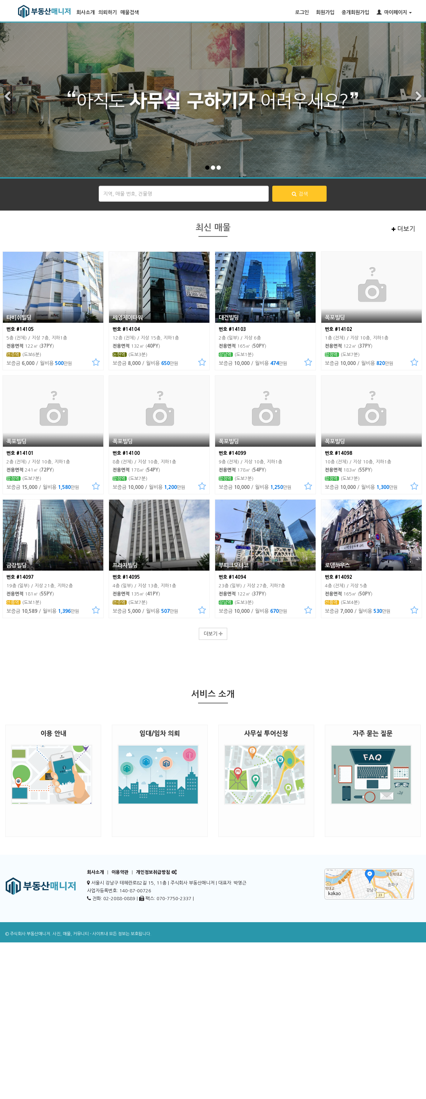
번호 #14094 (232, 577)
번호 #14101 (20, 453)
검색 (299, 193)
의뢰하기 (107, 12)
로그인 (302, 12)
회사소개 (85, 12)
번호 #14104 (126, 329)
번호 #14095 (126, 577)
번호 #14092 (338, 577)
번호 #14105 (20, 329)
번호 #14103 (232, 329)
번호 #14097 (20, 577)
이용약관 (120, 872)
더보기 (403, 229)
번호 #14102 (338, 329)
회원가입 (325, 12)
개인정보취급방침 (153, 872)
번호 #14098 (338, 453)
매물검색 (129, 12)
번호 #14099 (232, 453)
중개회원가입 (355, 12)
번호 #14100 (126, 453)
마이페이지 (394, 12)
